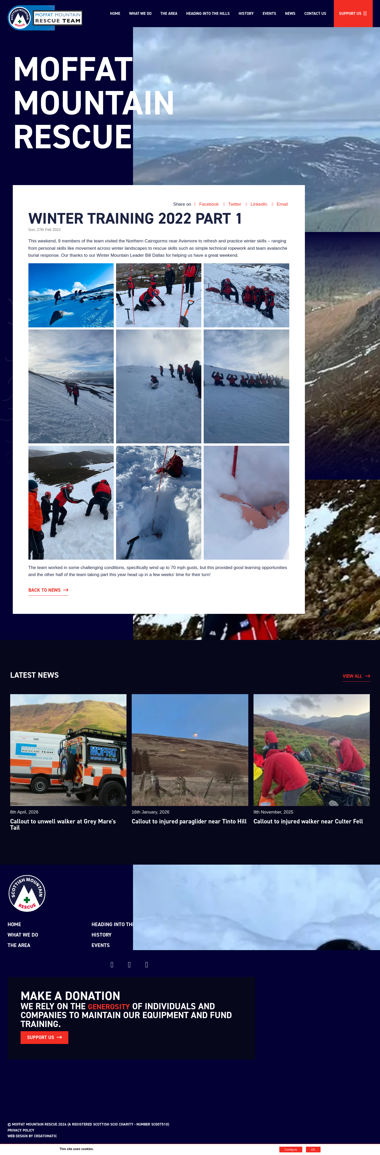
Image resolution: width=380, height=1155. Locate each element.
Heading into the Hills (208, 13)
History (246, 13)
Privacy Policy (21, 1130)
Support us (353, 13)
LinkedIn (256, 204)
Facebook (206, 204)
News (290, 13)
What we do (140, 13)
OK (313, 1149)
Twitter (231, 204)
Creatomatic (45, 1136)
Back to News (44, 590)
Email (279, 204)
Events (269, 13)
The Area (168, 13)
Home (115, 13)
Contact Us (315, 13)
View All (352, 676)
